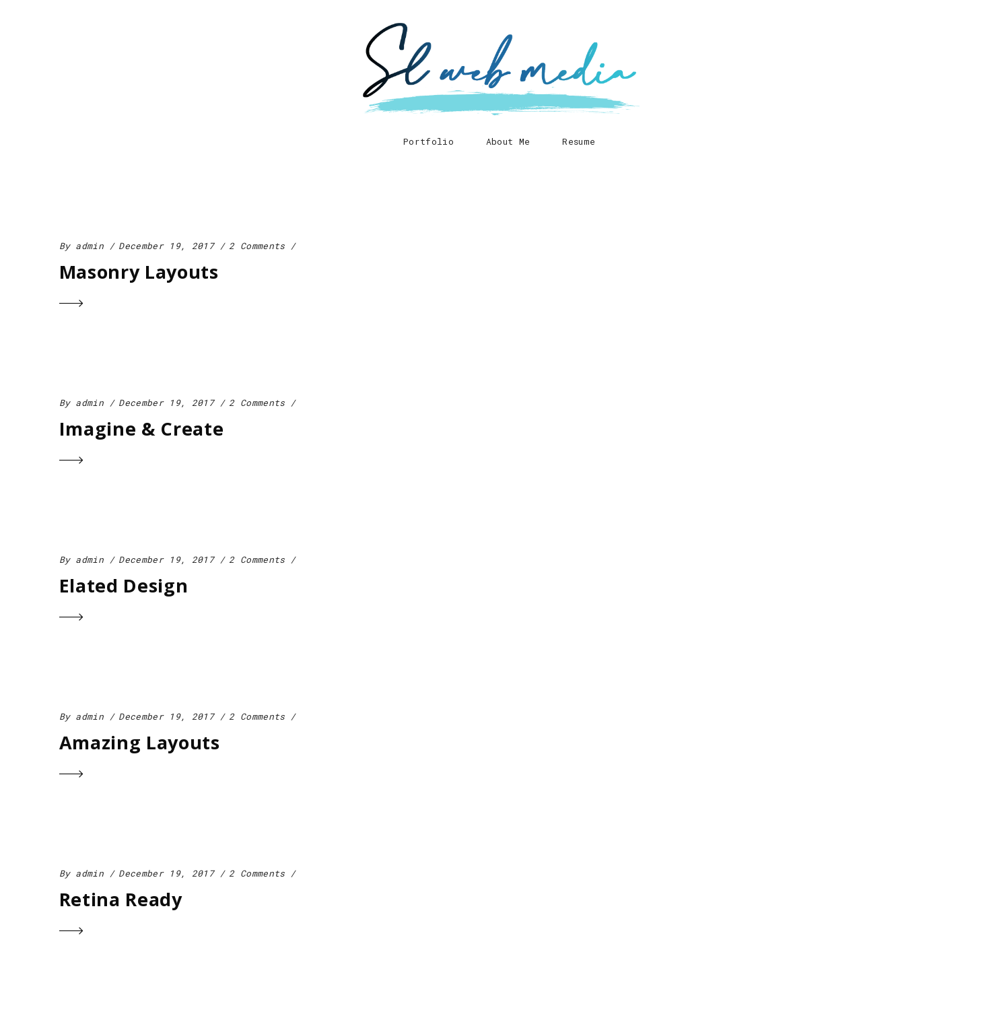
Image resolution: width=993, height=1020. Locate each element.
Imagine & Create (141, 428)
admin (89, 246)
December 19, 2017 (166, 246)
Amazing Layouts (139, 742)
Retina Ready (120, 899)
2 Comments (257, 246)
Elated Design (124, 585)
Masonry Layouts (139, 271)
